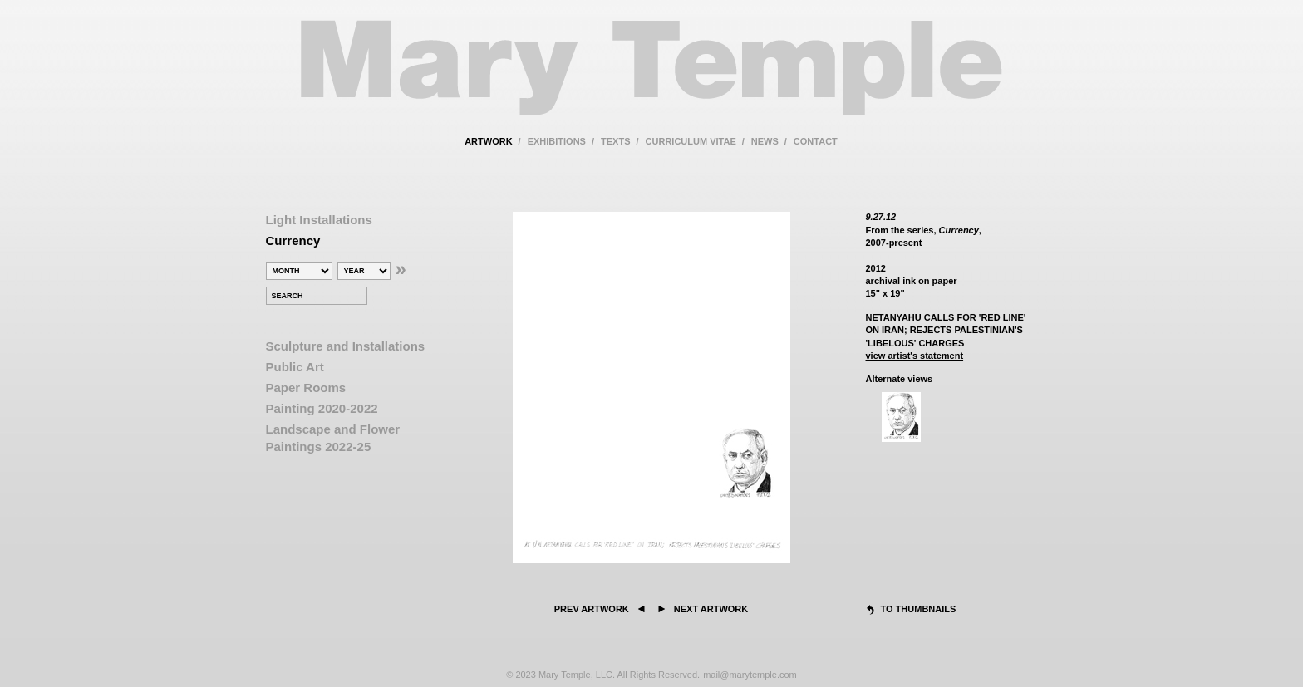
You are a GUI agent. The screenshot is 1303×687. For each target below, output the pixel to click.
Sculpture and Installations (345, 346)
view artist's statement (915, 356)
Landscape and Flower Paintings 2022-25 (333, 438)
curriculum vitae (691, 141)
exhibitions (557, 141)
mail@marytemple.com (750, 675)
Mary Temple (651, 77)
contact (816, 141)
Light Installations (319, 220)
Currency (293, 240)
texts (615, 141)
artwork (488, 141)
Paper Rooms (306, 387)
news (765, 141)
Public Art (295, 367)
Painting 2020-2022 (322, 408)
